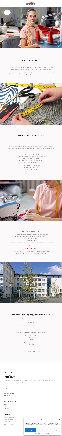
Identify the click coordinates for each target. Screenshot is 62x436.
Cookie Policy (37, 433)
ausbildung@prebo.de (33, 343)
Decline (42, 430)
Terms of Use (7, 395)
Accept (30, 430)
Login (5, 391)
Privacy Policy (44, 433)
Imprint (48, 433)
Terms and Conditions (9, 393)
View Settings (54, 430)
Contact (5, 404)
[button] (59, 419)
